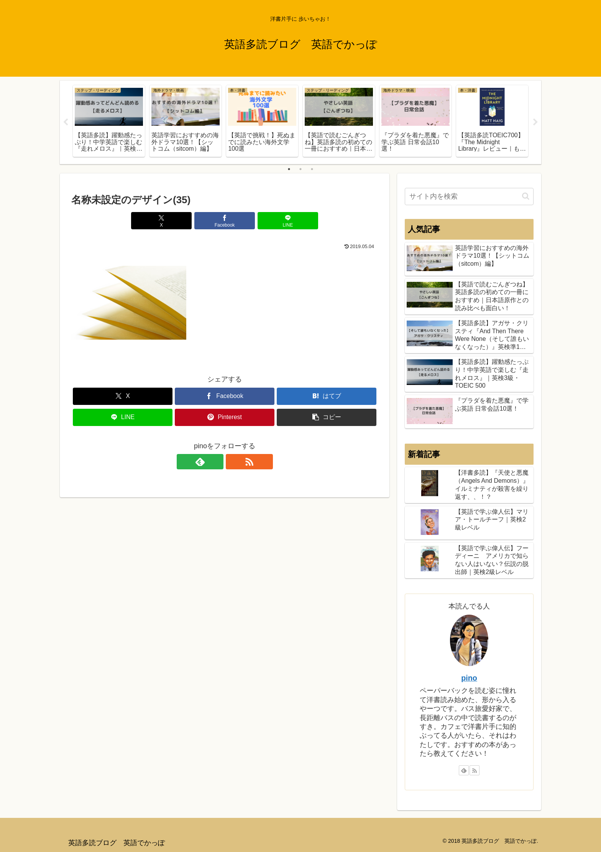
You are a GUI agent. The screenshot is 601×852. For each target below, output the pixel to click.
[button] (326, 417)
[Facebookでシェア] (224, 220)
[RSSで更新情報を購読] (233, 461)
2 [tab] (300, 169)
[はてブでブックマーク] (326, 396)
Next (535, 122)
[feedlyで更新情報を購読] (215, 461)
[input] (469, 196)
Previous (65, 122)
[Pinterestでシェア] (224, 417)
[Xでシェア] (173, 220)
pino (469, 678)
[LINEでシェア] (275, 220)
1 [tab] (289, 169)
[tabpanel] (109, 121)
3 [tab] (312, 169)
